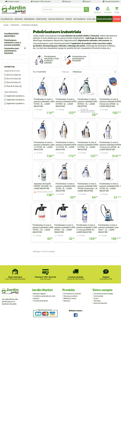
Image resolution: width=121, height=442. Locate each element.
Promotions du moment (72, 412)
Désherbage (29, 19)
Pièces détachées (104, 19)
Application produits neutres (16, 103)
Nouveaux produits (70, 414)
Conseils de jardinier (111, 1)
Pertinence (95, 72)
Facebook (76, 433)
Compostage (41, 19)
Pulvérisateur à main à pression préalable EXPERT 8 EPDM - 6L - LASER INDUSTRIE (75, 108)
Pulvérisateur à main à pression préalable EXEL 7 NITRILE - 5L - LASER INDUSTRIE (102, 108)
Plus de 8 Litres (14, 86)
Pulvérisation (7, 19)
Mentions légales (39, 412)
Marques (66, 1)
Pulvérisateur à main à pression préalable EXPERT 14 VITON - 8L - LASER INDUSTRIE (102, 157)
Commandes (98, 414)
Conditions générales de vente (44, 414)
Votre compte (102, 408)
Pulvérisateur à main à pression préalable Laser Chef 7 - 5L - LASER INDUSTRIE (73, 346)
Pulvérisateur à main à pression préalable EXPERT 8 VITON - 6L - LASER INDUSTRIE (47, 205)
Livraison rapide (12, 1)
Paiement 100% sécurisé (40, 1)
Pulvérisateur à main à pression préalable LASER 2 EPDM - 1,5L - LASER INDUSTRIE (75, 299)
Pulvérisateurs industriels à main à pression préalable (12, 42)
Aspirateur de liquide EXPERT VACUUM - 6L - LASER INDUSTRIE (101, 203)
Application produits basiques (16, 100)
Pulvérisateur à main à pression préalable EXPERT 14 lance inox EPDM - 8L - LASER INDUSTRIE (75, 205)
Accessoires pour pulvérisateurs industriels (11, 50)
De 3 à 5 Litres (14, 79)
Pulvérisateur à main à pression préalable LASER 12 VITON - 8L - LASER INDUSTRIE (74, 157)
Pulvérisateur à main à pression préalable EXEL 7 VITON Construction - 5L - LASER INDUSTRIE (74, 252)
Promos (116, 19)
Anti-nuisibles (79, 19)
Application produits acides (16, 96)
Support (87, 1)
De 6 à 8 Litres (14, 82)
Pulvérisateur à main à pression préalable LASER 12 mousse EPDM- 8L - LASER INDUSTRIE (102, 299)
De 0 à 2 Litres (14, 75)
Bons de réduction (100, 421)
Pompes (68, 19)
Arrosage (18, 19)
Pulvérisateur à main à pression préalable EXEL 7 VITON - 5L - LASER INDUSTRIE (47, 252)
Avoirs (95, 416)
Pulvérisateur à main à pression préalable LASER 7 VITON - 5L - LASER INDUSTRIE (47, 108)
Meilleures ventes (69, 416)
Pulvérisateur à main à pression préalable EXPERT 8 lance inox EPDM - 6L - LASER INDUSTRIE (47, 157)
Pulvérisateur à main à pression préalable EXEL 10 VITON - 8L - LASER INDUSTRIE (102, 252)
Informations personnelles (103, 412)
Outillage (91, 19)
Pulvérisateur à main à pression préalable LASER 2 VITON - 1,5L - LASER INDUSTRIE (47, 299)
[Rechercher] (65, 9)
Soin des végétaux (56, 19)
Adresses (97, 419)
